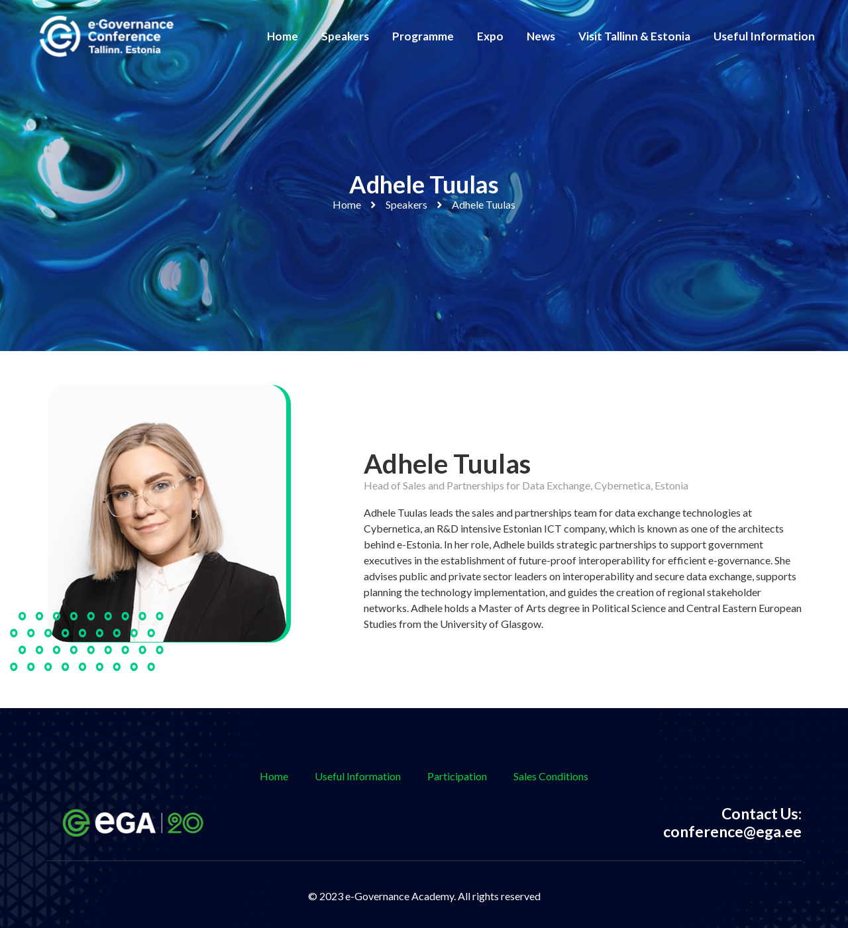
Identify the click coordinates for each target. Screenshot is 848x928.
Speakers (345, 36)
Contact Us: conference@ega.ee (732, 822)
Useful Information (764, 36)
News (541, 36)
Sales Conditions (550, 776)
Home (282, 36)
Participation (457, 776)
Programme (423, 36)
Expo (490, 36)
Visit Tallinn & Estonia (634, 36)
